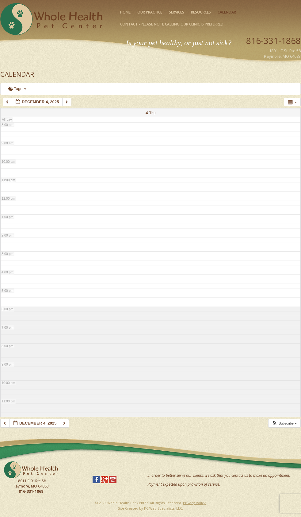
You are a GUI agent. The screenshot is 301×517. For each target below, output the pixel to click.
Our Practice (149, 12)
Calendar (227, 12)
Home (125, 12)
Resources (201, 12)
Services (176, 12)
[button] (284, 423)
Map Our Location (284, 63)
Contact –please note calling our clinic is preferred (171, 24)
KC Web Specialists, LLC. (163, 508)
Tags (17, 88)
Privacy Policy (194, 502)
